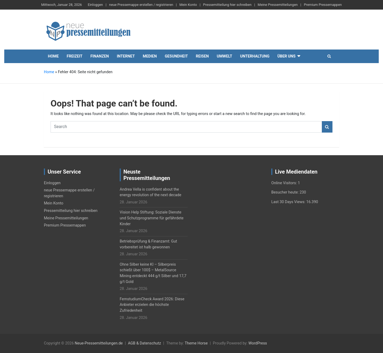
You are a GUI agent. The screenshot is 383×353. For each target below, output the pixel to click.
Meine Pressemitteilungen (278, 5)
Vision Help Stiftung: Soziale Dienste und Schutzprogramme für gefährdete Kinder (152, 218)
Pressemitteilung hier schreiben (227, 5)
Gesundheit (176, 56)
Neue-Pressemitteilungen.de (99, 343)
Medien (150, 56)
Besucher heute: (285, 192)
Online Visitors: (284, 183)
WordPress (257, 343)
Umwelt (224, 56)
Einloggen (95, 5)
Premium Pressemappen (323, 5)
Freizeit (74, 56)
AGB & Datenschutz (144, 343)
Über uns (286, 56)
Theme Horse (196, 343)
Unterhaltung (254, 56)
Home (53, 56)
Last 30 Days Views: (288, 202)
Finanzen (99, 56)
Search (327, 127)
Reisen (202, 56)
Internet (126, 56)
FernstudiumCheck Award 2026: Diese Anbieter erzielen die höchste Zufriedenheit (152, 305)
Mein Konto (188, 5)
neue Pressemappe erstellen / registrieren (141, 5)
